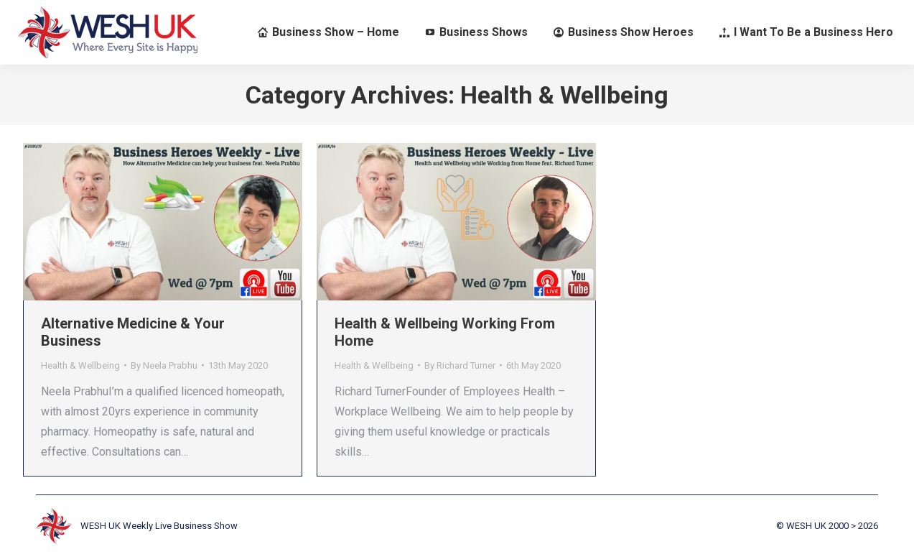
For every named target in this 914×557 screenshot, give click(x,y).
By (164, 365)
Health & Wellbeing (80, 365)
